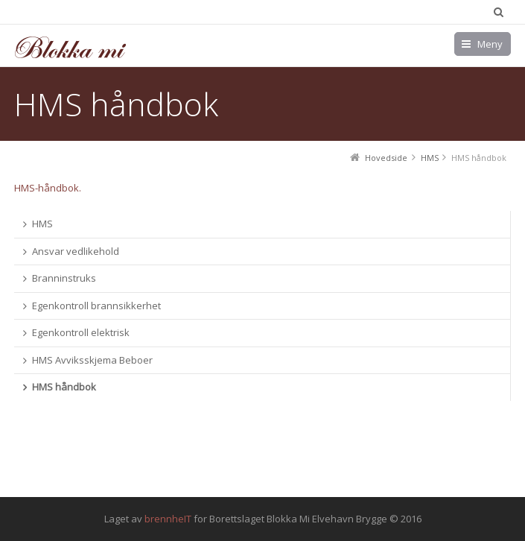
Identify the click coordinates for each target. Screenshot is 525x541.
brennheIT (167, 518)
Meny (490, 44)
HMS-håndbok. (47, 187)
